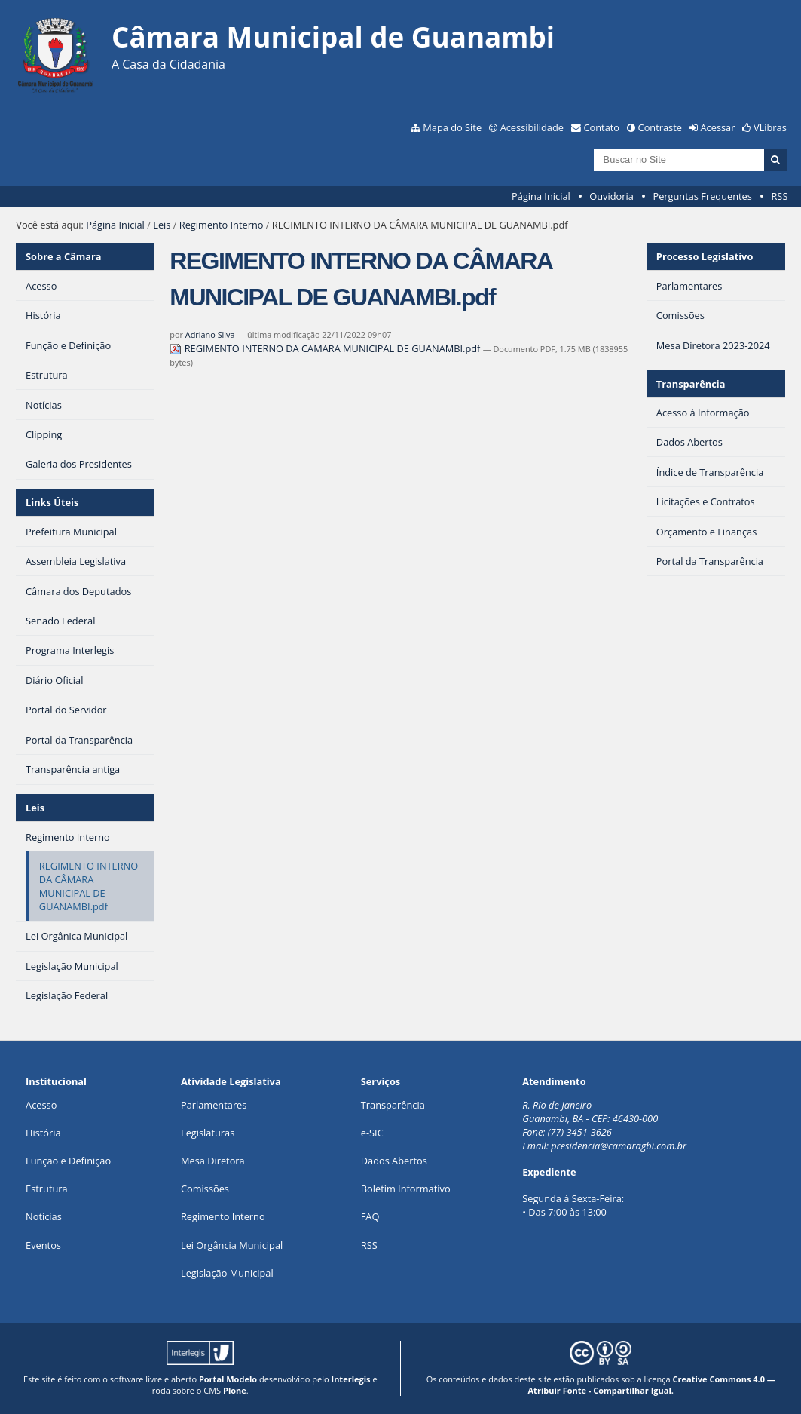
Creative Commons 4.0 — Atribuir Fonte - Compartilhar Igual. (651, 1384)
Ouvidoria (611, 196)
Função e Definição (68, 1160)
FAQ (370, 1216)
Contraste (660, 127)
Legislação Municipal (227, 1273)
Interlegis (351, 1379)
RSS (779, 196)
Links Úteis (52, 502)
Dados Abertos (394, 1160)
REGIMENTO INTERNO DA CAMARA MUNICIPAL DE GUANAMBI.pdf (326, 348)
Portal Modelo (228, 1379)
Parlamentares (213, 1105)
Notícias (44, 1216)
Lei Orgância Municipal (232, 1245)
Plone (234, 1390)
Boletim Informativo (406, 1188)
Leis (161, 225)
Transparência (691, 384)
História (43, 1132)
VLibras (770, 127)
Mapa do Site (452, 127)
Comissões (205, 1188)
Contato (602, 127)
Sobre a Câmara (64, 256)
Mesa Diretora (213, 1160)
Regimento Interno (221, 225)
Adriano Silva (210, 334)
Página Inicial (541, 196)
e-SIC (372, 1132)
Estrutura (47, 1188)
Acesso (41, 1105)
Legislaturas (207, 1132)
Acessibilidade (532, 127)
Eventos (43, 1245)
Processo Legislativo (704, 256)
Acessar (718, 127)
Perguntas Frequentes (702, 196)
